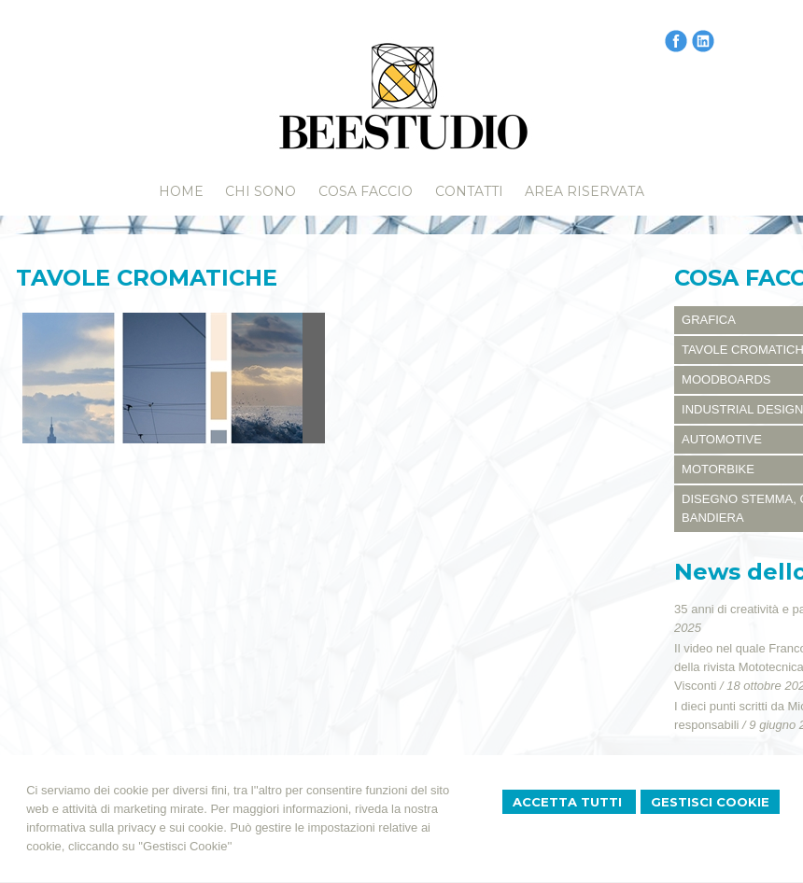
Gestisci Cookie (710, 801)
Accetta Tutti (569, 801)
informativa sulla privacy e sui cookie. (126, 827)
